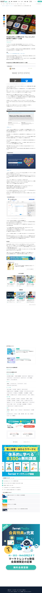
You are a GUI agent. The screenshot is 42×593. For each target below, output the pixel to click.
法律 (25, 413)
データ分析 (20, 3)
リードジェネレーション (13, 383)
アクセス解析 (21, 391)
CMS (9, 3)
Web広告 (7, 3)
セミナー (22, 1)
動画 (25, 1)
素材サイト (32, 394)
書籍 (19, 413)
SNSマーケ (4, 3)
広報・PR (8, 379)
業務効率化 (14, 415)
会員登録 (39, 1)
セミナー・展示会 (19, 404)
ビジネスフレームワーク (10, 413)
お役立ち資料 (15, 1)
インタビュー (24, 3)
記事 (9, 1)
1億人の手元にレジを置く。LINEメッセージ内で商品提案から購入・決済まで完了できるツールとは (31, 284)
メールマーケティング (9, 377)
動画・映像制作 (16, 391)
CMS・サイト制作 (9, 389)
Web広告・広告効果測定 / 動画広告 (31, 302)
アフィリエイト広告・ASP (14, 379)
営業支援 (8, 394)
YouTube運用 (8, 400)
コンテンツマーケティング (17, 377)
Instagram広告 (23, 398)
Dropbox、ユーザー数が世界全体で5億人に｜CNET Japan (16, 53)
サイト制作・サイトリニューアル (28, 400)
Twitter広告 (17, 398)
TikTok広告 (18, 400)
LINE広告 (31, 398)
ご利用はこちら (9, 127)
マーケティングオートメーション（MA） (29, 391)
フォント (29, 394)
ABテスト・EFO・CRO (24, 389)
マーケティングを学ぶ (10, 591)
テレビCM (22, 400)
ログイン (36, 1)
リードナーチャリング (20, 383)
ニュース (8, 415)
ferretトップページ (27, 441)
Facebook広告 (13, 398)
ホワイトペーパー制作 (9, 404)
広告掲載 (31, 1)
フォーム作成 (14, 389)
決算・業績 (22, 413)
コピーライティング (32, 402)
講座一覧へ (15, 435)
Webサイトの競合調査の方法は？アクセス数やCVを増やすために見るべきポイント (21, 284)
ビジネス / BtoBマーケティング (11, 302)
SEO (1, 3)
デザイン (15, 404)
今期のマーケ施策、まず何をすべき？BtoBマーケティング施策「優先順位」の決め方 (11, 300)
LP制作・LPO (18, 389)
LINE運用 (27, 398)
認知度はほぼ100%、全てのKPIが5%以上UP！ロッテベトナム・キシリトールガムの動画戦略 (31, 300)
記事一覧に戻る (16, 441)
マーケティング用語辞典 (20, 591)
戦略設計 (8, 383)
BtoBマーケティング (23, 377)
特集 (11, 1)
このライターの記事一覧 (30, 269)
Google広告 (8, 398)
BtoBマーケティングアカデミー (27, 591)
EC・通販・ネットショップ (14, 394)
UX (14, 402)
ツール (19, 1)
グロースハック (9, 42)
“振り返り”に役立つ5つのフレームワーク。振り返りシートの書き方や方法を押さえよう (11, 284)
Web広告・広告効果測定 (30, 298)
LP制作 (17, 3)
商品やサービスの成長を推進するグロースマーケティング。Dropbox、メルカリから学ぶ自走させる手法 (21, 300)
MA (15, 3)
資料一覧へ (28, 435)
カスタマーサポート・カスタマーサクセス (12, 385)
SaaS (28, 413)
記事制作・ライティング (25, 402)
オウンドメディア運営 (18, 402)
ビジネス (11, 282)
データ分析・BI (20, 282)
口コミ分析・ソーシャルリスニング (22, 394)
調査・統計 (32, 413)
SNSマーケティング (31, 282)
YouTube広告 (13, 400)
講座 (27, 1)
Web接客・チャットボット (10, 391)
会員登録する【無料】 (29, 426)
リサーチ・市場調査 (29, 377)
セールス (25, 383)
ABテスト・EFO (12, 3)
